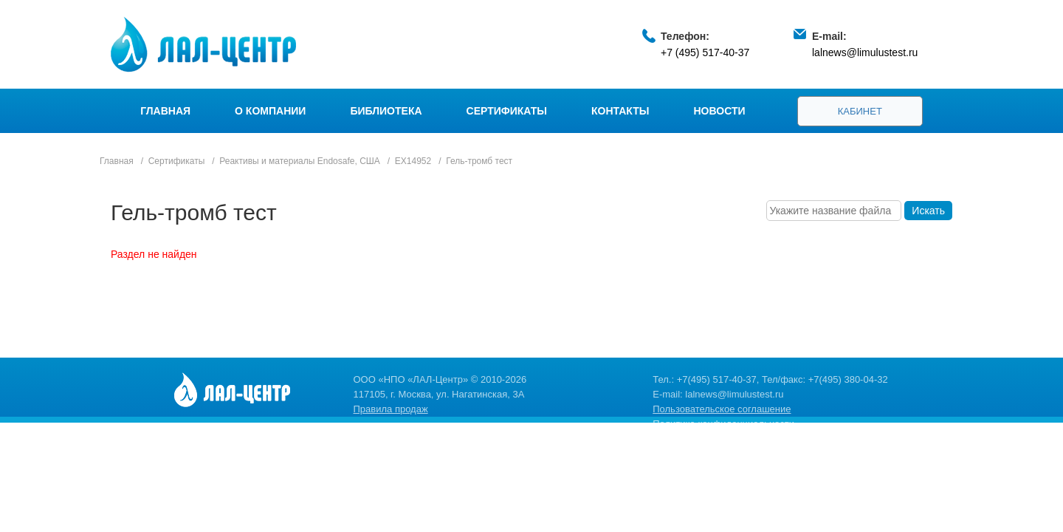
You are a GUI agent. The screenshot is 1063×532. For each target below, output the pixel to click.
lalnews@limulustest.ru (865, 52)
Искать (928, 210)
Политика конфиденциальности (723, 423)
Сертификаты (507, 111)
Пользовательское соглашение (722, 409)
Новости (720, 111)
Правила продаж (391, 409)
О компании (270, 111)
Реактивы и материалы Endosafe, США (299, 161)
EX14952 (413, 161)
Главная (165, 111)
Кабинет (860, 111)
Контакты (620, 111)
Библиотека (386, 111)
